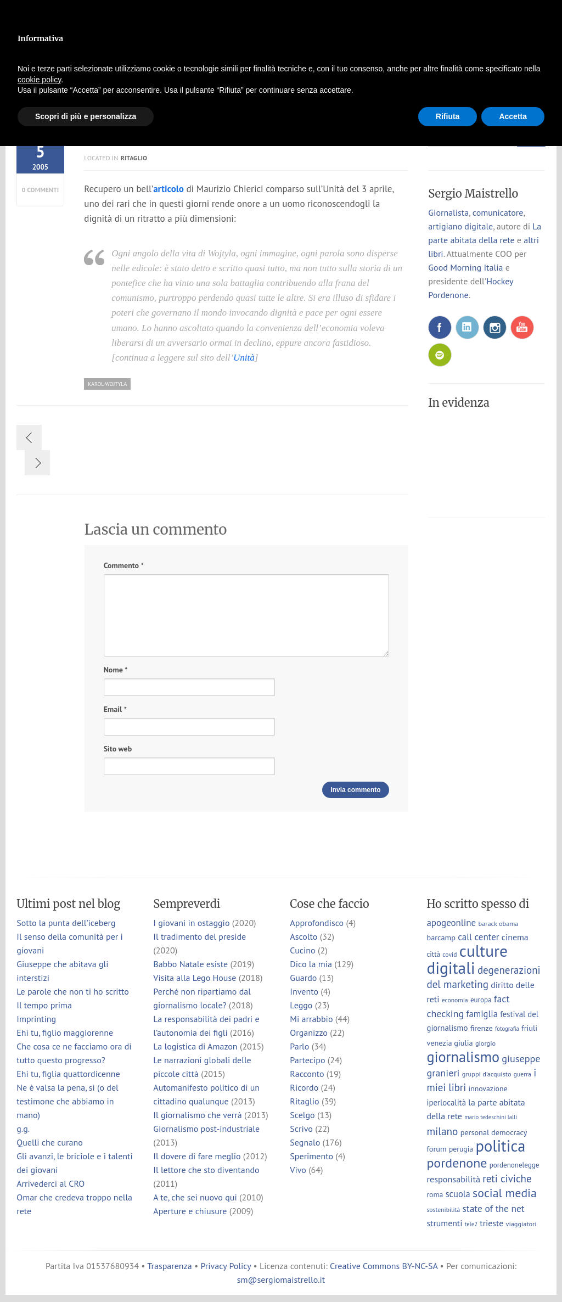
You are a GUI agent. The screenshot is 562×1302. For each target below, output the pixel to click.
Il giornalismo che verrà (197, 1114)
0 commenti (40, 190)
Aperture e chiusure (190, 1210)
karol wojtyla (107, 384)
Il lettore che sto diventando (206, 1169)
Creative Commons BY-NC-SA (383, 1265)
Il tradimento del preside (199, 936)
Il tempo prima (44, 1005)
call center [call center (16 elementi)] (478, 937)
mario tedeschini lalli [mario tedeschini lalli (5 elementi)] (490, 1117)
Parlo (299, 1046)
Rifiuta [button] (448, 116)
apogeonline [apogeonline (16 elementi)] (451, 923)
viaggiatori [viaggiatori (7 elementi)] (520, 1223)
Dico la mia (311, 963)
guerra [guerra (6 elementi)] (522, 1074)
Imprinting (36, 1018)
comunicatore (498, 212)
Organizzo (309, 1032)
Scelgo (302, 1114)
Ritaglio (134, 158)
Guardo (303, 977)
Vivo (298, 1169)
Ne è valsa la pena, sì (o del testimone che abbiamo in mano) (67, 1101)
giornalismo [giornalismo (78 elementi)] (462, 1056)
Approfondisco (317, 922)
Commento (124, 566)
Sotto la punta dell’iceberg (65, 922)
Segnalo (305, 1142)
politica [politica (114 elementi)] (500, 1146)
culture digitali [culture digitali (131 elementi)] (466, 959)
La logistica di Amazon (195, 1046)
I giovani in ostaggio (191, 922)
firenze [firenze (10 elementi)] (481, 1028)
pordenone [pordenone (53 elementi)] (456, 1162)
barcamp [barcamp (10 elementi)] (440, 937)
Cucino (302, 950)
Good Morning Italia (465, 267)
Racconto (307, 1073)
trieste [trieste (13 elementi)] (491, 1222)
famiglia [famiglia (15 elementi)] (482, 1014)
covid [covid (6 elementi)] (449, 954)
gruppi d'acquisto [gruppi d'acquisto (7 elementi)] (487, 1073)
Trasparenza (169, 1265)
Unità (244, 357)
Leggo (301, 1005)
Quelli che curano (49, 1142)
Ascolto (303, 936)
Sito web (118, 749)
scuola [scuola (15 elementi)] (458, 1194)
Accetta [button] (513, 116)
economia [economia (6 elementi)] (455, 1000)
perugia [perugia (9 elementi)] (461, 1149)
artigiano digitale (460, 226)
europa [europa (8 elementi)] (481, 999)
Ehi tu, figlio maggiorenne (64, 1032)
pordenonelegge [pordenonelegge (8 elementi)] (514, 1165)
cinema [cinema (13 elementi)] (515, 936)
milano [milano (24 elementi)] (442, 1131)
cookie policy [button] (39, 79)
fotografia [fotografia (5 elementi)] (507, 1028)
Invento (304, 991)
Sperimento (311, 1156)
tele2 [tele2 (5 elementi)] (471, 1224)
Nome (116, 670)
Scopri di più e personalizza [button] (85, 116)
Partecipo (307, 1059)
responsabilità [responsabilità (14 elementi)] (453, 1179)
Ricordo (304, 1087)
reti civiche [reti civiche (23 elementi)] (506, 1178)
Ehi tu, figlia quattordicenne (68, 1073)
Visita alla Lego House (194, 977)
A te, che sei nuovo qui (195, 1197)
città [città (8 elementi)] (433, 954)
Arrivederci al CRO (50, 1183)
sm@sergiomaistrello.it (281, 1279)
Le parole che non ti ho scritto (72, 991)
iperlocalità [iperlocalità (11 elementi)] (446, 1102)
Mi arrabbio (311, 1018)
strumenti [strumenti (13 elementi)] (444, 1222)
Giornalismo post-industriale (206, 1128)
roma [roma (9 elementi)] (434, 1194)
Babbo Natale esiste (190, 963)
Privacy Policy (225, 1265)
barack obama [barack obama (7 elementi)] (498, 923)
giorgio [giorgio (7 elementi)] (485, 1043)
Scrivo (301, 1128)
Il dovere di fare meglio (196, 1156)
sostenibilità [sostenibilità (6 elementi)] (443, 1209)
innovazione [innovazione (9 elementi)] (487, 1088)
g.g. (23, 1128)
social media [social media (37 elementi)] (505, 1192)
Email (115, 709)
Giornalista (448, 212)
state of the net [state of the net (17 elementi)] (494, 1208)
